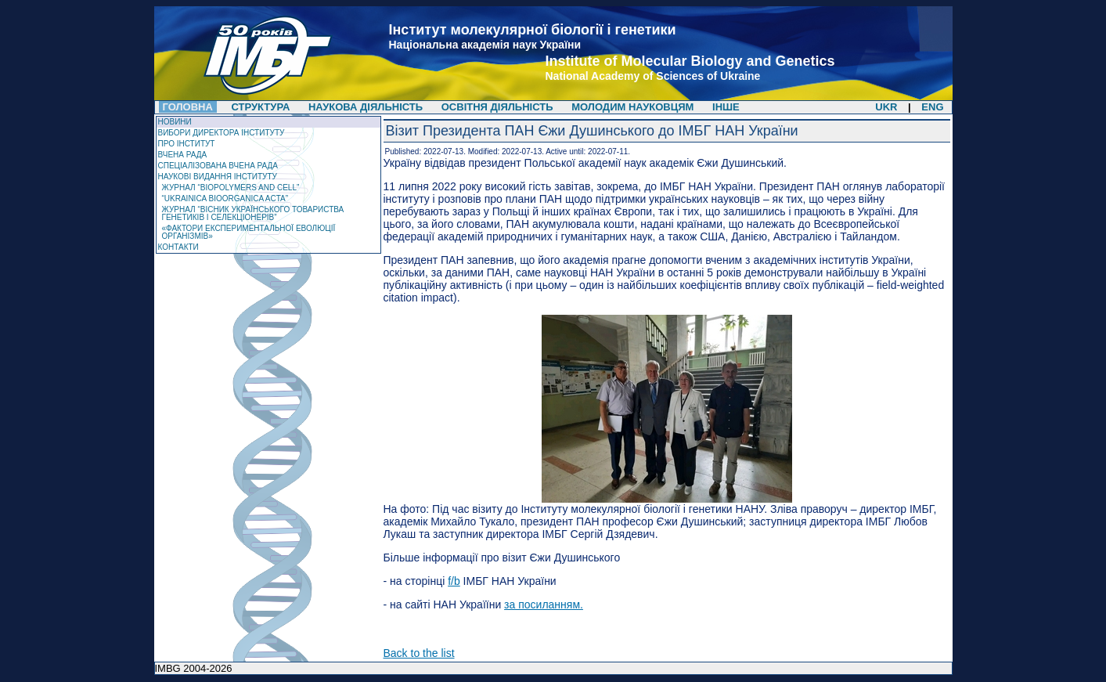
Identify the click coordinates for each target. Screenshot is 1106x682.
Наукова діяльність (365, 107)
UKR (886, 107)
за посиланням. (543, 604)
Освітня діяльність (498, 107)
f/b (454, 581)
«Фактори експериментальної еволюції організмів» (249, 232)
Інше (726, 107)
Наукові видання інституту (217, 176)
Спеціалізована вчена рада (218, 165)
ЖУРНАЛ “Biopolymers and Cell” (231, 187)
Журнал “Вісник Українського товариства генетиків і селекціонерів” (253, 213)
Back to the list (419, 653)
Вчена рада (182, 154)
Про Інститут (186, 143)
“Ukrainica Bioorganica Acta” (225, 198)
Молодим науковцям (632, 107)
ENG (932, 107)
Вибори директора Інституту (221, 132)
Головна (188, 107)
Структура (261, 107)
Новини (175, 121)
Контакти (178, 247)
